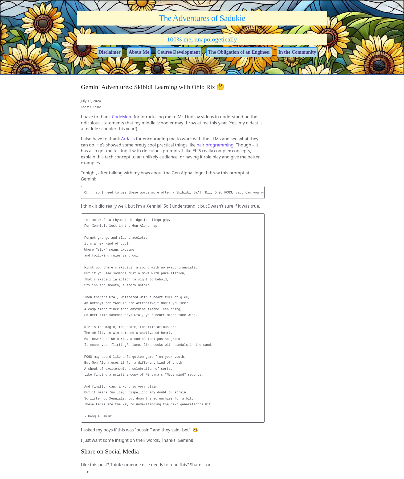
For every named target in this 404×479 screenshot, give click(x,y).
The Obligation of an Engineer (239, 52)
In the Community (297, 52)
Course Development (178, 52)
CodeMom (122, 117)
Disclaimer (110, 52)
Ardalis (128, 139)
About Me (139, 52)
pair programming (215, 145)
